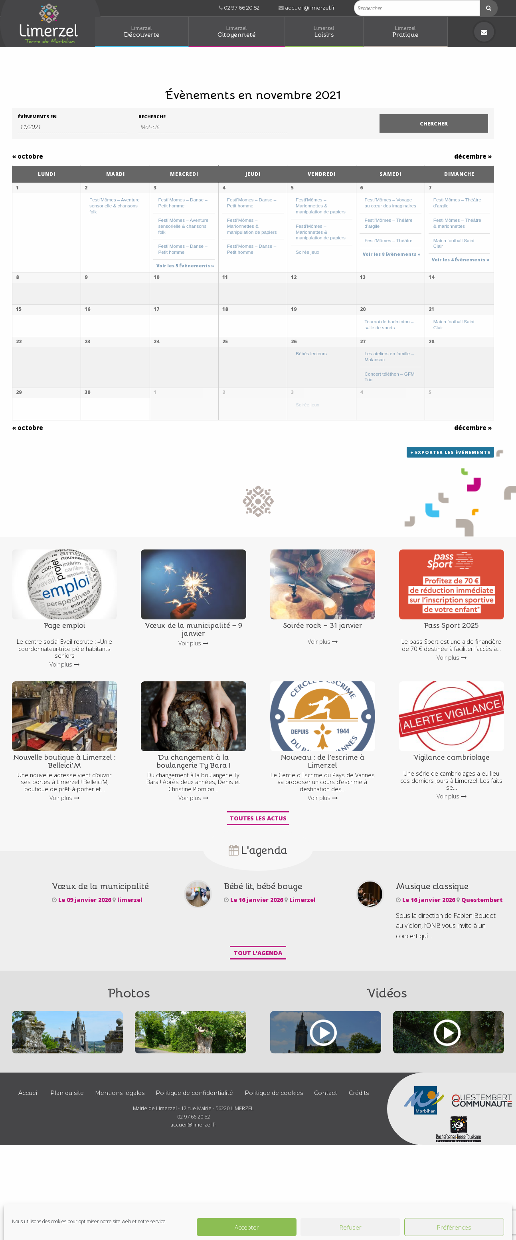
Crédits (359, 1179)
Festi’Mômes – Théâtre (389, 240)
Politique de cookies (274, 1179)
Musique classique (432, 972)
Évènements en (37, 116)
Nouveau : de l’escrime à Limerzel (323, 846)
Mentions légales (119, 1179)
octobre (27, 156)
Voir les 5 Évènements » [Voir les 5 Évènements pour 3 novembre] (185, 266)
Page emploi (64, 711)
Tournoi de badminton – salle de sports (389, 352)
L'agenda (258, 935)
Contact (325, 1179)
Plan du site (67, 1179)
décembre (473, 156)
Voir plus (64, 750)
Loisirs (324, 31)
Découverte (142, 31)
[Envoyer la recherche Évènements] (434, 123)
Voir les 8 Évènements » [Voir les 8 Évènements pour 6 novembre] (392, 254)
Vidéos (387, 1078)
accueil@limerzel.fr (307, 8)
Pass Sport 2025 (451, 711)
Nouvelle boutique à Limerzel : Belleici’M (64, 846)
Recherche (152, 116)
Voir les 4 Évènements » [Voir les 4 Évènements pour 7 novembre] (461, 260)
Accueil (28, 1179)
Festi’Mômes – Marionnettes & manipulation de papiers (252, 225)
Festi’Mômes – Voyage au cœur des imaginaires (390, 202)
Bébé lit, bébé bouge (263, 972)
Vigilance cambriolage (451, 843)
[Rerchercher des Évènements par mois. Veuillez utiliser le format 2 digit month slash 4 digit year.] (72, 127)
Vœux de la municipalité (100, 972)
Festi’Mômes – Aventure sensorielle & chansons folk (114, 205)
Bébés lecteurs (311, 407)
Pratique (405, 31)
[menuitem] (142, 32)
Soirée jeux (307, 252)
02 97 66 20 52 (239, 8)
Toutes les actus (258, 904)
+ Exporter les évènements (450, 538)
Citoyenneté (236, 31)
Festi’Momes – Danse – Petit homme (182, 202)
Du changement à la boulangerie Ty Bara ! (193, 846)
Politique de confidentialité (194, 1179)
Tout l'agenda (258, 1039)
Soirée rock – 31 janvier (322, 711)
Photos (129, 1078)
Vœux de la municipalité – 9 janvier (193, 714)
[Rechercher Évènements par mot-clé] (212, 127)
